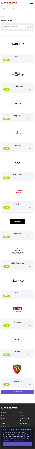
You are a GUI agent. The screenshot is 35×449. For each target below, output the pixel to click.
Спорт (3, 418)
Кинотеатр (23, 424)
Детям (3, 424)
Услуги (3, 421)
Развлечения (5, 426)
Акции (22, 412)
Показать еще (17, 391)
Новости (23, 415)
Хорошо (17, 444)
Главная (3, 16)
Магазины (4, 412)
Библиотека (24, 421)
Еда (2, 415)
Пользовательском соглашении (13, 440)
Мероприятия (24, 418)
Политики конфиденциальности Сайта (15, 438)
